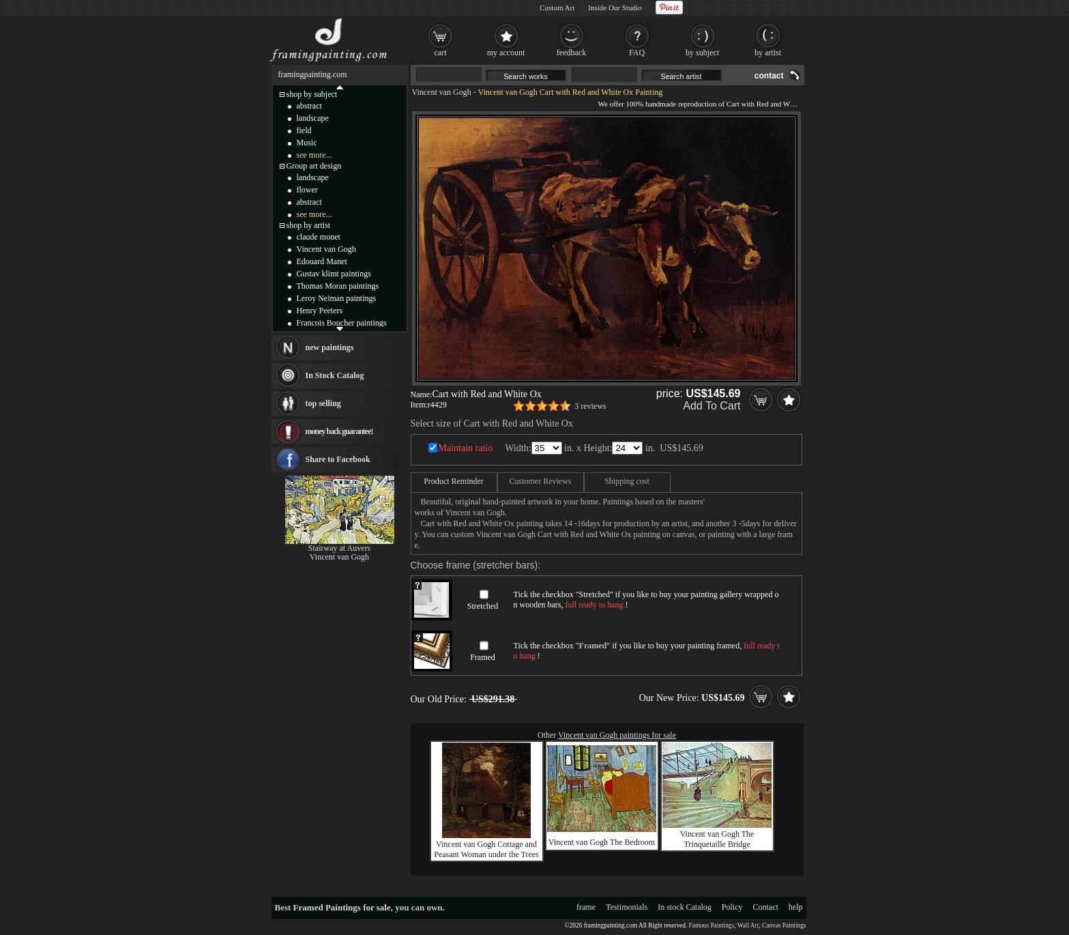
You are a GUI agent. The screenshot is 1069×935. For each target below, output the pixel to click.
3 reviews (590, 406)
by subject (702, 52)
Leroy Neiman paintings (337, 298)
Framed (482, 657)
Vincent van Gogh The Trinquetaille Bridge (717, 839)
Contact (765, 907)
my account (506, 52)
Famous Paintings (712, 925)
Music (307, 142)
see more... (314, 155)
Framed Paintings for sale (342, 907)
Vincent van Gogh (441, 92)
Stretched (482, 606)
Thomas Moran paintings (338, 286)
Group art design (314, 166)
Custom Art (557, 7)
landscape (313, 118)
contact (769, 76)
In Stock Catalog (335, 375)
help (796, 907)
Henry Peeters (320, 310)
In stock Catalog (685, 907)
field (304, 130)
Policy (732, 907)
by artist (768, 52)
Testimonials (626, 907)
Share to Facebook (338, 459)
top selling (323, 403)
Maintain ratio (466, 448)
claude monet (318, 237)
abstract (309, 106)
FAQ (637, 52)
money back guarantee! (339, 431)
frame (586, 907)
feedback (571, 52)
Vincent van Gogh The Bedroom (601, 842)
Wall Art (748, 925)
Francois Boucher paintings (342, 323)
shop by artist (309, 225)
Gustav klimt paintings (334, 273)
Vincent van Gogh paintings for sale (617, 735)
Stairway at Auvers (339, 548)
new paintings (330, 347)
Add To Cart (711, 406)
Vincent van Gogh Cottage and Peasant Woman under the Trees (486, 849)
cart (441, 52)
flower (307, 190)
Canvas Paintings (784, 925)
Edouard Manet (322, 261)
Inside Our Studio (614, 7)
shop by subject (312, 94)
